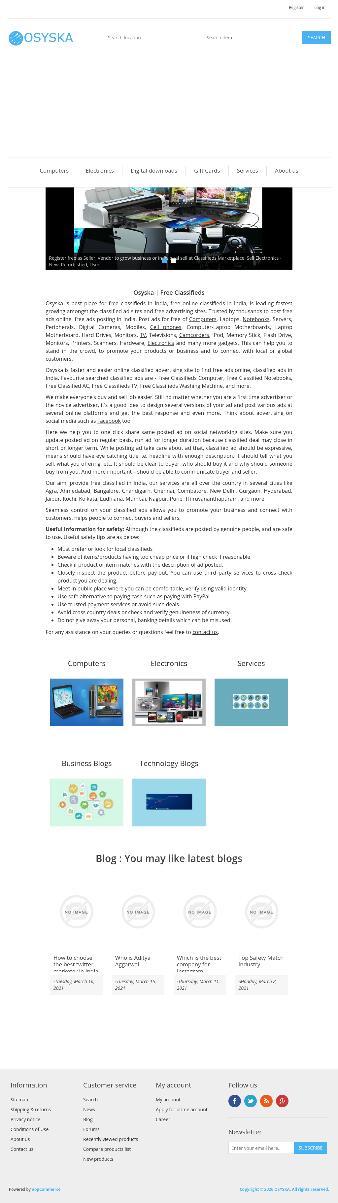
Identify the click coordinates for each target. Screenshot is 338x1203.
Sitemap (19, 1099)
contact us (205, 632)
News (89, 1109)
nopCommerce (46, 1189)
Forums (91, 1129)
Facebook (109, 420)
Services (247, 170)
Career (163, 1119)
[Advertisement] (171, 107)
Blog (106, 858)
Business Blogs (87, 763)
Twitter (250, 1101)
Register (296, 7)
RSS (266, 1101)
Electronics (99, 170)
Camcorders (194, 335)
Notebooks (256, 319)
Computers (54, 170)
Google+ (282, 1101)
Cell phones (166, 327)
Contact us (22, 1149)
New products (98, 1159)
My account (168, 1099)
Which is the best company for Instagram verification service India (199, 971)
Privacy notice (25, 1119)
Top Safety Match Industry (261, 961)
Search (90, 1099)
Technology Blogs (169, 763)
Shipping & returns (31, 1109)
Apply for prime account (182, 1109)
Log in (319, 7)
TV (143, 335)
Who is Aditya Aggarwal (133, 961)
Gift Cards (207, 170)
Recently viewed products (110, 1139)
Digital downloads (154, 170)
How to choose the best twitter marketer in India (75, 964)
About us (286, 170)
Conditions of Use (30, 1129)
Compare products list (107, 1149)
